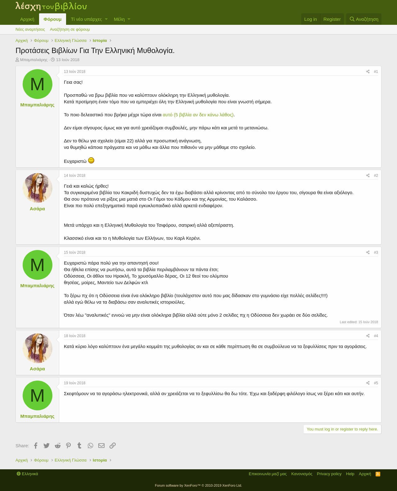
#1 (376, 71)
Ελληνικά (27, 473)
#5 (376, 383)
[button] (106, 19)
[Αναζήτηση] (363, 19)
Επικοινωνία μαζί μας (268, 473)
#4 (376, 336)
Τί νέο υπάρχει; (86, 19)
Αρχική (27, 19)
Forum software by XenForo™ (198, 485)
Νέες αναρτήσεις (30, 29)
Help (350, 473)
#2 (376, 175)
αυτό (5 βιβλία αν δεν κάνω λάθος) (198, 114)
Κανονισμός (301, 473)
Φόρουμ (53, 19)
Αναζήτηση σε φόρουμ (70, 29)
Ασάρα (37, 208)
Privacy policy (329, 473)
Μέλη (119, 19)
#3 (376, 252)
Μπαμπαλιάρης (34, 59)
